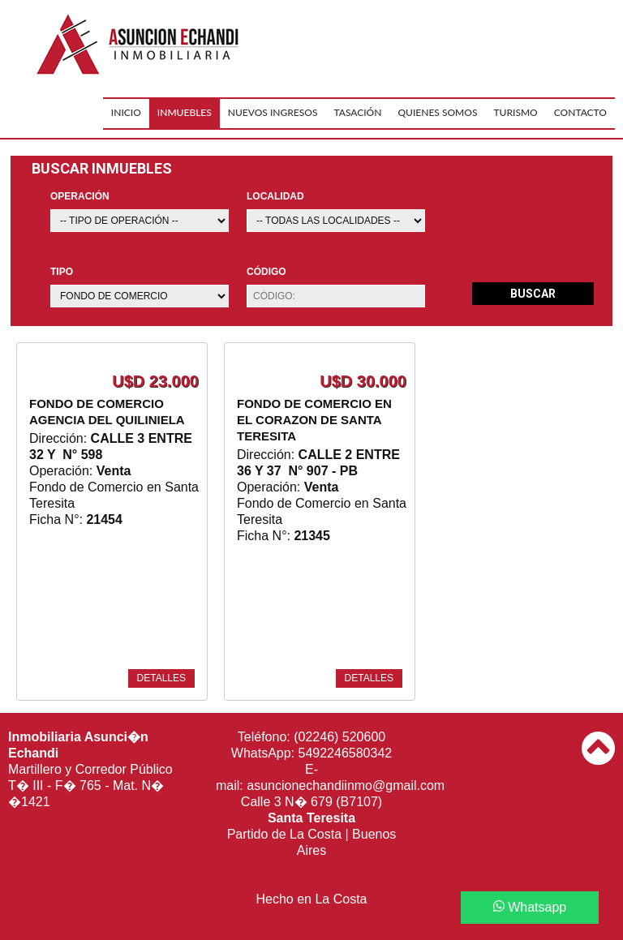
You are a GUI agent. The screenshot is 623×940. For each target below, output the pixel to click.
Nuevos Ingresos (273, 112)
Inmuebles (184, 112)
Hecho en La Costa (311, 899)
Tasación (357, 112)
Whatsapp (529, 907)
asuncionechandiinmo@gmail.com (346, 785)
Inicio (126, 112)
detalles (161, 678)
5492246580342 (346, 753)
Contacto (580, 112)
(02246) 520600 (339, 737)
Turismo (515, 112)
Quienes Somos (437, 112)
